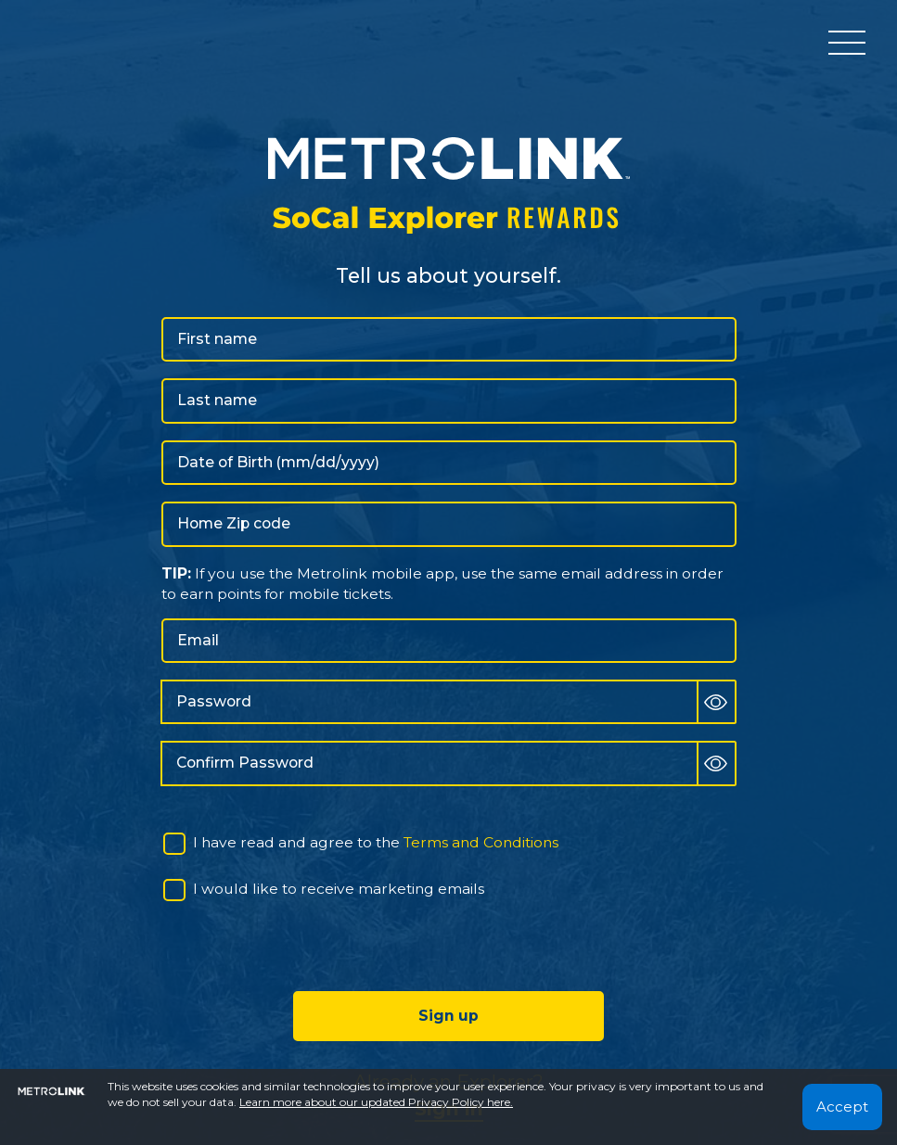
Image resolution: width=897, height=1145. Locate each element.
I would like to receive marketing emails (338, 888)
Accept (842, 1106)
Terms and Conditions (481, 842)
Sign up (448, 1015)
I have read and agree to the (375, 842)
